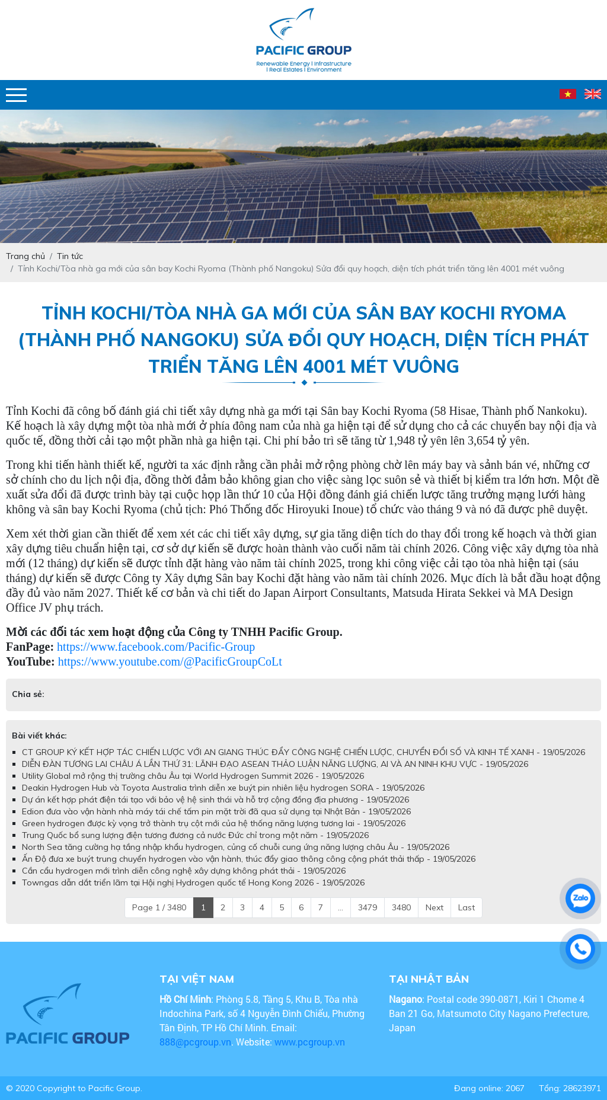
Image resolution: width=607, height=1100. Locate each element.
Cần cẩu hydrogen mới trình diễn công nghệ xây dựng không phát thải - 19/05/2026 (184, 870)
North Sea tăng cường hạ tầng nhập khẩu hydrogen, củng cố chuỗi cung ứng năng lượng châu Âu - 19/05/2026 (235, 847)
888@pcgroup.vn (195, 1041)
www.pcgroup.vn (310, 1041)
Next (434, 907)
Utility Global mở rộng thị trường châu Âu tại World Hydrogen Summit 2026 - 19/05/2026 (193, 775)
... (340, 907)
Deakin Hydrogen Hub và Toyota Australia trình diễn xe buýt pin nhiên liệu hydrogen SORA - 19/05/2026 (223, 787)
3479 (367, 907)
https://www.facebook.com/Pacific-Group (156, 646)
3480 (401, 907)
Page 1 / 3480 (159, 907)
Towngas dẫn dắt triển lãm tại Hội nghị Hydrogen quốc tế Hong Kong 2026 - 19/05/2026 (193, 882)
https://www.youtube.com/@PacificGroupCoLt (170, 661)
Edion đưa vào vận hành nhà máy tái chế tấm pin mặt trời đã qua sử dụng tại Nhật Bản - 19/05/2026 (216, 811)
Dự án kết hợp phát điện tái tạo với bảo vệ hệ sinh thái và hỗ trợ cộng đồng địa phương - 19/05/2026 (215, 799)
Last (466, 907)
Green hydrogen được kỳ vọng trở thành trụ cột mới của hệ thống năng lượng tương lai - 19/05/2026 (213, 823)
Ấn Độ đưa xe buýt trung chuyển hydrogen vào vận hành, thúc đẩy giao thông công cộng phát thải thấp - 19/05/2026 (248, 858)
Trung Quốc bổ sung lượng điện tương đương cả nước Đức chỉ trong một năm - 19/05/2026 (195, 835)
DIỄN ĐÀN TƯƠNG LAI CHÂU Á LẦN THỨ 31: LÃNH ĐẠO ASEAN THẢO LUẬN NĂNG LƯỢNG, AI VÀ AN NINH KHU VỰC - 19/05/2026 (275, 764)
